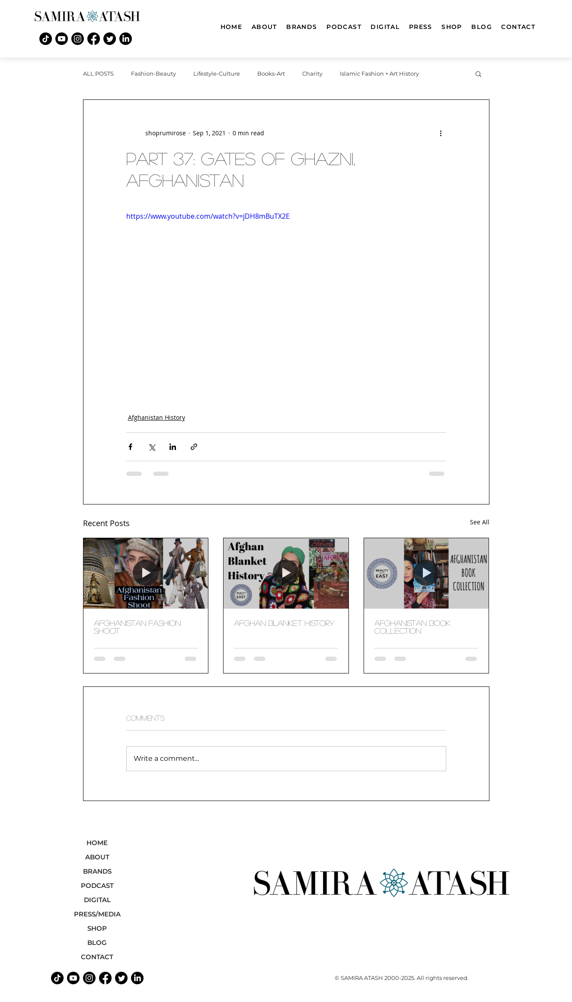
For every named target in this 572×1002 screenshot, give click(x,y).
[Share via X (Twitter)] (151, 447)
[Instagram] (77, 38)
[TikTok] (45, 38)
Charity (312, 73)
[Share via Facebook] (130, 447)
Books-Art (271, 73)
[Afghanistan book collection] (426, 573)
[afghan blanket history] (286, 573)
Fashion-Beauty (153, 73)
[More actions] (441, 133)
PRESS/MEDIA (97, 914)
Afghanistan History (156, 417)
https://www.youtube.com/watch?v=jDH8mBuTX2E (208, 216)
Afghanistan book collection (412, 627)
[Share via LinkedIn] (173, 447)
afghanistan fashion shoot (137, 627)
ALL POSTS (98, 73)
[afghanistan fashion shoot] (145, 573)
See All (479, 522)
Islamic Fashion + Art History (379, 73)
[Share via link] (194, 447)
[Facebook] (93, 38)
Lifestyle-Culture (216, 73)
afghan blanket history (284, 623)
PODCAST (97, 885)
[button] (478, 73)
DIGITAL (97, 900)
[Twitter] (109, 38)
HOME (97, 843)
